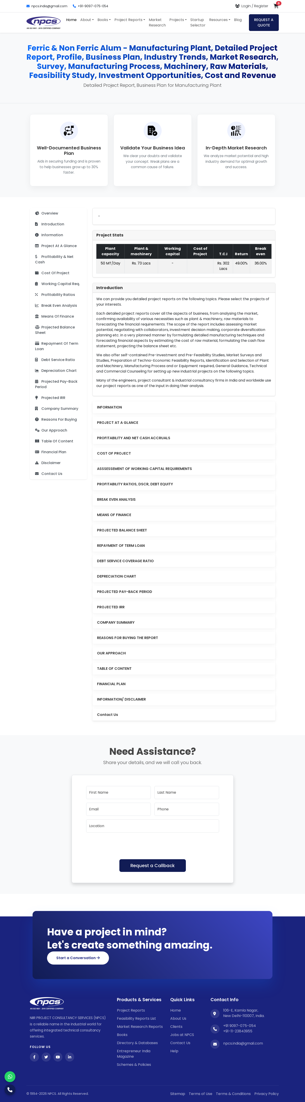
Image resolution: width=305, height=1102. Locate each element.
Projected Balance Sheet (55, 330)
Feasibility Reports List (136, 1018)
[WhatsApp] (10, 1076)
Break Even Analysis (56, 305)
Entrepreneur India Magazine (133, 1053)
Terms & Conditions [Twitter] (233, 1093)
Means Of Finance (54, 316)
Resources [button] (218, 19)
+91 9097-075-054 (239, 1025)
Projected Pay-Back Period (56, 384)
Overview (46, 213)
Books (122, 1034)
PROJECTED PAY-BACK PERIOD (124, 591)
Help (174, 1051)
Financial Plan (50, 452)
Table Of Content (54, 441)
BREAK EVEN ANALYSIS (116, 499)
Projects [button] (176, 19)
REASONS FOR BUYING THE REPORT (127, 637)
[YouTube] (57, 1057)
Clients (176, 1026)
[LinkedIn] (69, 1057)
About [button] (85, 19)
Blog (238, 19)
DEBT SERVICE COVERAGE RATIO (125, 561)
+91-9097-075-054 (90, 6)
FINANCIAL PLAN (111, 684)
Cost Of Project (52, 273)
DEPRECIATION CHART (116, 576)
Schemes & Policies (134, 1064)
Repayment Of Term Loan (56, 346)
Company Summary (56, 408)
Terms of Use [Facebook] (200, 1093)
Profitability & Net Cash (54, 259)
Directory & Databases (137, 1042)
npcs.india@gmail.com (46, 6)
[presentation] (120, 845)
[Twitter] (46, 1057)
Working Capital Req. (57, 283)
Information (49, 235)
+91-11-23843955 (237, 1031)
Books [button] (102, 19)
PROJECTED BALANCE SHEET (122, 530)
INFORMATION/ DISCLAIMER (121, 699)
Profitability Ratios (55, 294)
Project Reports (131, 1010)
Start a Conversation (78, 957)
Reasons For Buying (56, 419)
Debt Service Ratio (55, 359)
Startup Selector (198, 22)
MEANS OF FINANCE (114, 514)
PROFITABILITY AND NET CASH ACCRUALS (133, 438)
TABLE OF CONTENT (114, 668)
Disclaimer (48, 462)
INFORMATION (109, 407)
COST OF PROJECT (114, 453)
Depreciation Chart (56, 370)
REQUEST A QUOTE (263, 22)
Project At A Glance (56, 245)
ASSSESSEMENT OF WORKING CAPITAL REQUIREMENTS (144, 468)
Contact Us (48, 473)
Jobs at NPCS (182, 1034)
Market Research (157, 22)
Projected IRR (50, 397)
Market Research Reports (140, 1026)
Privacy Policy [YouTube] (266, 1093)
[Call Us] (10, 1089)
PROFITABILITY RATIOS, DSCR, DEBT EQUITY (135, 484)
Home (71, 19)
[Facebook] (34, 1057)
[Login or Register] (251, 6)
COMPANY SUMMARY (116, 622)
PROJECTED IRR (111, 607)
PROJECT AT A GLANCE (117, 422)
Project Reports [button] (128, 19)
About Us (178, 1018)
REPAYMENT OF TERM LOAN (121, 545)
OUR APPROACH (111, 653)
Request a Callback (152, 865)
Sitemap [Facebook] (177, 1093)
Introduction (49, 224)
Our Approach (51, 430)
